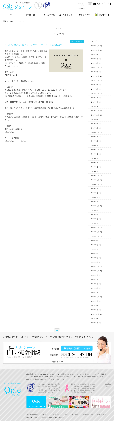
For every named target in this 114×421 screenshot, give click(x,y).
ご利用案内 (55, 362)
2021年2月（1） (96, 124)
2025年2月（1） (96, 63)
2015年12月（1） (97, 266)
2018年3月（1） (96, 193)
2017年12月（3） (97, 206)
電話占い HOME (8, 21)
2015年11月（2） (97, 271)
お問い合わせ (101, 414)
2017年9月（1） (96, 210)
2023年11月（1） (97, 80)
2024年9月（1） (96, 72)
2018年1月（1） (96, 201)
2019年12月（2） (97, 149)
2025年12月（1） (97, 46)
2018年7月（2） (96, 188)
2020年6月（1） (96, 136)
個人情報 (75, 414)
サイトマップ (56, 414)
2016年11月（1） (97, 232)
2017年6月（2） (96, 214)
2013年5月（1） (96, 305)
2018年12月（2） (97, 175)
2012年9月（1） (96, 318)
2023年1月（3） (96, 89)
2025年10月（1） (97, 50)
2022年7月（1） (96, 98)
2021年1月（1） (96, 128)
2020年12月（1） (97, 132)
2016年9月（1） (96, 240)
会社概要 (45, 414)
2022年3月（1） (96, 102)
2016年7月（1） (96, 249)
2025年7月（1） (96, 59)
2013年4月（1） (96, 310)
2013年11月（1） (97, 297)
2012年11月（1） (97, 314)
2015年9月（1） (96, 275)
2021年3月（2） (96, 119)
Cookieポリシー (87, 414)
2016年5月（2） (96, 253)
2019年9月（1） (96, 154)
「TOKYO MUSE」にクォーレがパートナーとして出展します (33, 45)
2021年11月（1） (97, 115)
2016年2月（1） (96, 258)
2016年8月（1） (96, 245)
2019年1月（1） (96, 171)
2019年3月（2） (96, 167)
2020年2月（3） (96, 141)
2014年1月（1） (96, 292)
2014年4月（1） (96, 284)
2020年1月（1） (96, 145)
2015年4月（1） (96, 279)
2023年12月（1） (97, 76)
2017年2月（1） (96, 223)
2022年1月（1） (96, 106)
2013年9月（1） (96, 301)
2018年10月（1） (97, 184)
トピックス (20, 21)
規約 (66, 414)
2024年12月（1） (97, 67)
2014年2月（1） (96, 288)
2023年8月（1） (96, 85)
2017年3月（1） (96, 219)
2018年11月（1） (97, 180)
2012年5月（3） (96, 323)
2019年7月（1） (96, 158)
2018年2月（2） (96, 197)
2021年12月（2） (97, 111)
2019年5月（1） (96, 162)
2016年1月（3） (96, 262)
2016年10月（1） (97, 236)
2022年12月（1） (97, 93)
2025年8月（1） (96, 54)
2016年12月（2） (97, 227)
